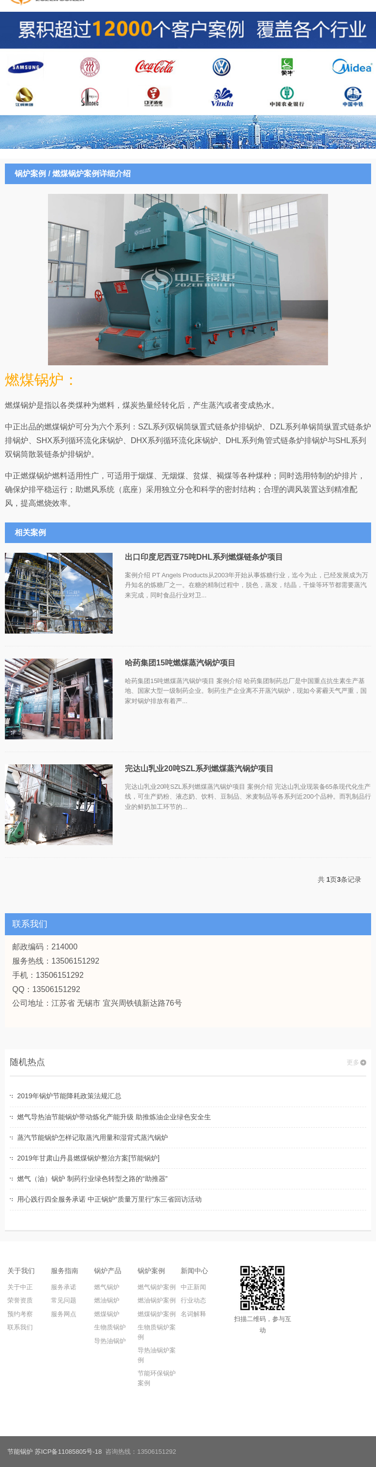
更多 (353, 1062)
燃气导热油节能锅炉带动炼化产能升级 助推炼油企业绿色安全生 (114, 1117)
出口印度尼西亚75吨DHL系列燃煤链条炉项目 (204, 557)
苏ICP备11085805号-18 (68, 1451)
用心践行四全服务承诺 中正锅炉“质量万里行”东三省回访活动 (109, 1199)
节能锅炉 (20, 1451)
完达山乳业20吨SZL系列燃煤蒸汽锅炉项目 (199, 768)
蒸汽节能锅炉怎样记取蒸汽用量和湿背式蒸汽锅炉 (92, 1137)
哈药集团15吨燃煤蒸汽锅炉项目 (180, 663)
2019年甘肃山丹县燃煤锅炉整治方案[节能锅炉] (88, 1158)
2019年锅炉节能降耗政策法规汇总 (69, 1096)
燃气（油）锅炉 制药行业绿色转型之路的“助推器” (92, 1179)
